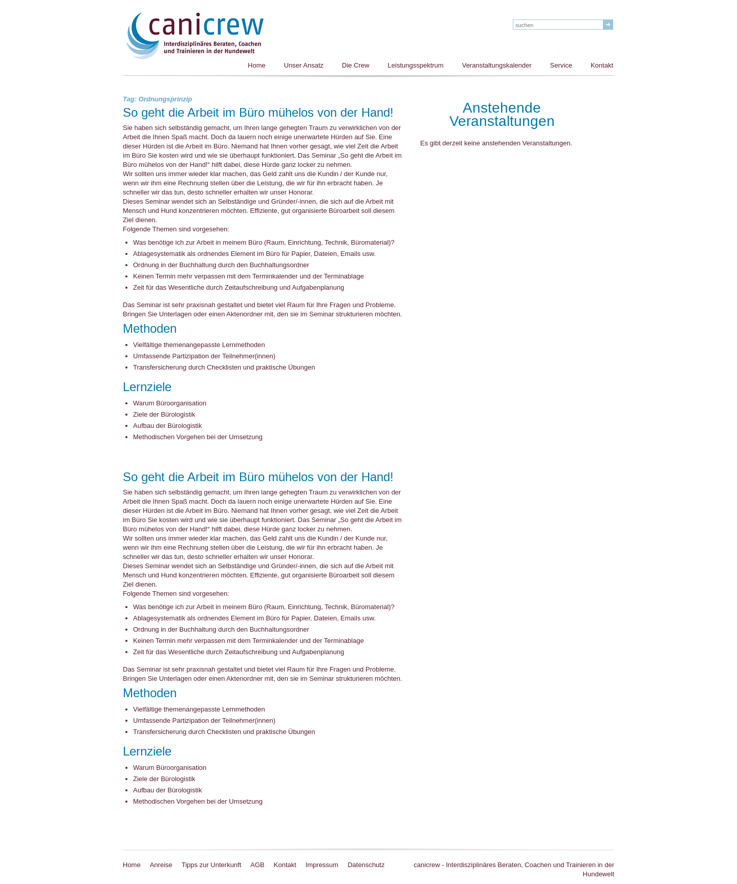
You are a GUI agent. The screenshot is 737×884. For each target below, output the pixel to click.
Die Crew (355, 65)
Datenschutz (366, 865)
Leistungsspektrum (416, 65)
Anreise (161, 865)
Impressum (322, 865)
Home (257, 65)
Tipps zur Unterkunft (212, 865)
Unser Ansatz (303, 65)
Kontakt (602, 65)
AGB (257, 865)
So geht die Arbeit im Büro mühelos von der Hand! (258, 113)
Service (561, 65)
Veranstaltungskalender (497, 65)
